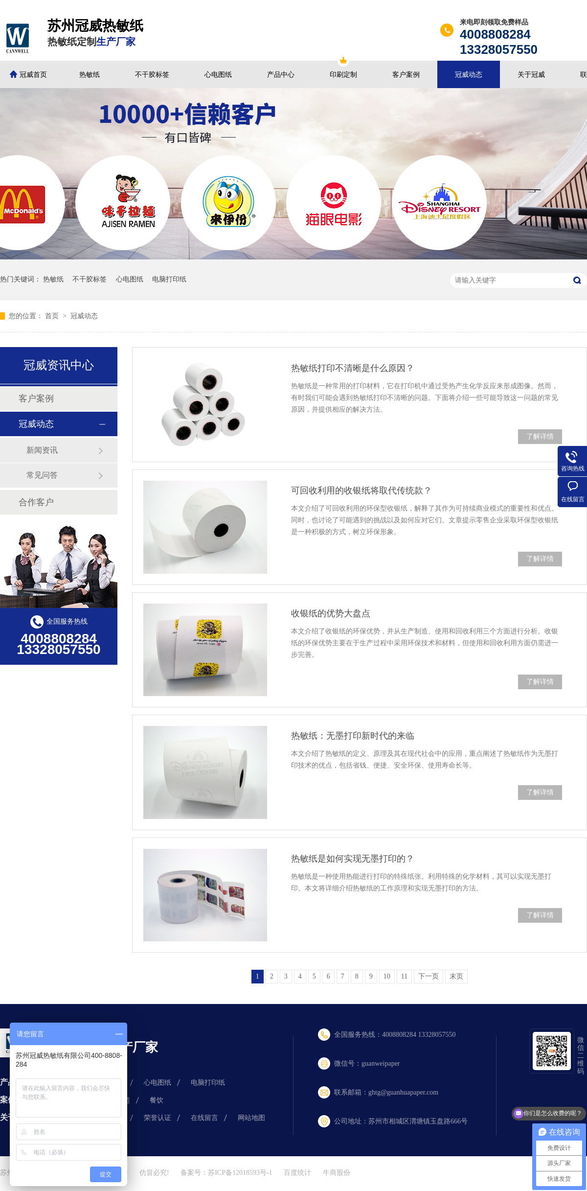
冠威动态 (468, 74)
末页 (456, 976)
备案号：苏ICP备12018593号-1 (226, 1172)
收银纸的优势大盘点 (330, 613)
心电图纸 (218, 74)
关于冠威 (531, 74)
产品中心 (280, 74)
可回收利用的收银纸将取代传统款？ (361, 490)
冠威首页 (33, 74)
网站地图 (251, 1117)
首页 (53, 316)
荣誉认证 (157, 1117)
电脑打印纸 (169, 279)
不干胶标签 (152, 74)
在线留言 (204, 1117)
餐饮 (156, 1100)
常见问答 (42, 475)
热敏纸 (89, 74)
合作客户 (36, 502)
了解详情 (540, 436)
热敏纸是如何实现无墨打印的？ (352, 859)
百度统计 (297, 1172)
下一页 (428, 976)
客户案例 (406, 74)
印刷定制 (343, 74)
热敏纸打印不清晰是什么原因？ (352, 368)
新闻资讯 (42, 450)
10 (387, 976)
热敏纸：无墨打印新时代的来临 (352, 736)
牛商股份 (336, 1172)
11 (404, 976)
